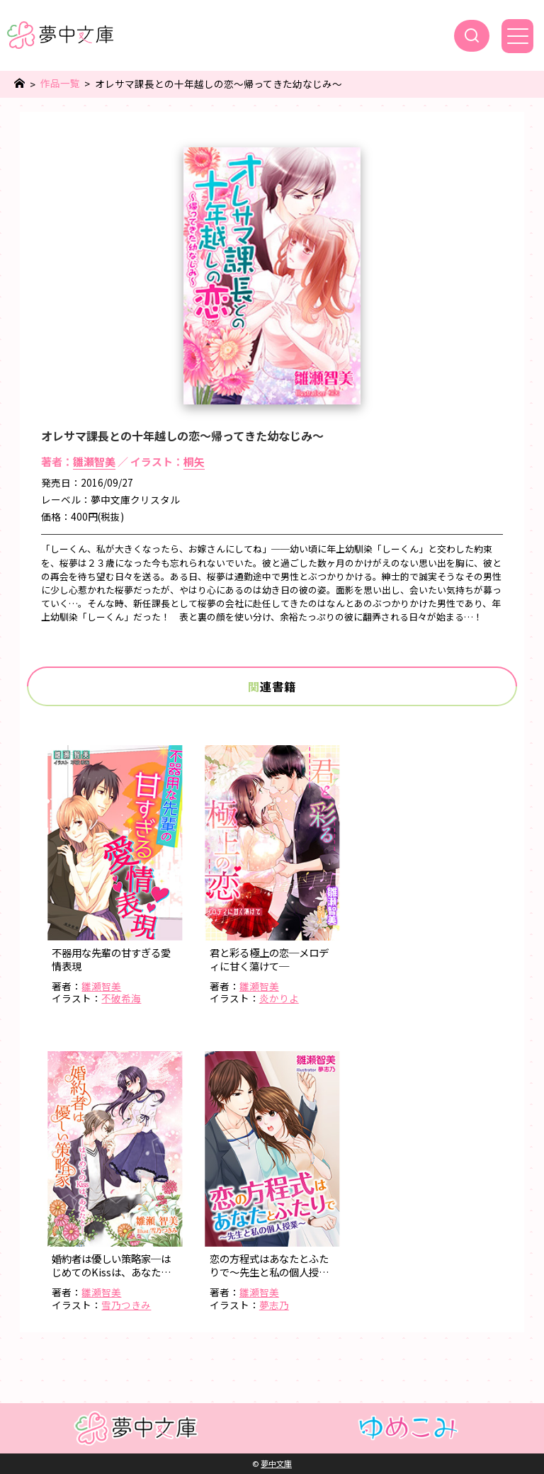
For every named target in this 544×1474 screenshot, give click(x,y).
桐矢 (194, 461)
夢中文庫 (276, 1463)
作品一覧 (60, 83)
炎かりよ (279, 998)
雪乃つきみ (126, 1305)
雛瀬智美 (94, 461)
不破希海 (121, 998)
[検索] (471, 36)
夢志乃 (274, 1305)
